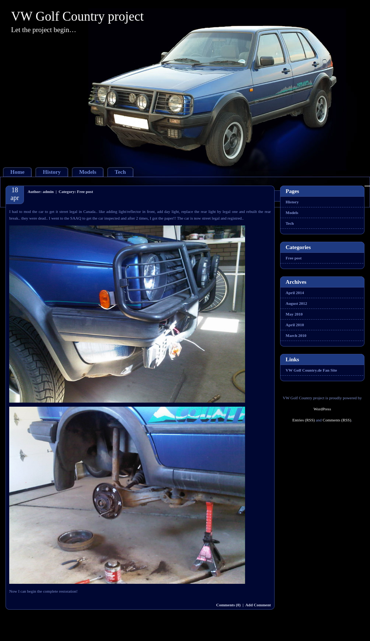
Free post (85, 191)
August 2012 (296, 303)
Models (88, 172)
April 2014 (295, 292)
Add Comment (258, 605)
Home (17, 172)
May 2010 (294, 314)
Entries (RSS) (303, 420)
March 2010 (296, 335)
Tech (120, 172)
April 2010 (295, 325)
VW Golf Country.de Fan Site (311, 370)
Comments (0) (228, 605)
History (51, 172)
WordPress (322, 409)
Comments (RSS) (337, 420)
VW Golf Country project (77, 16)
